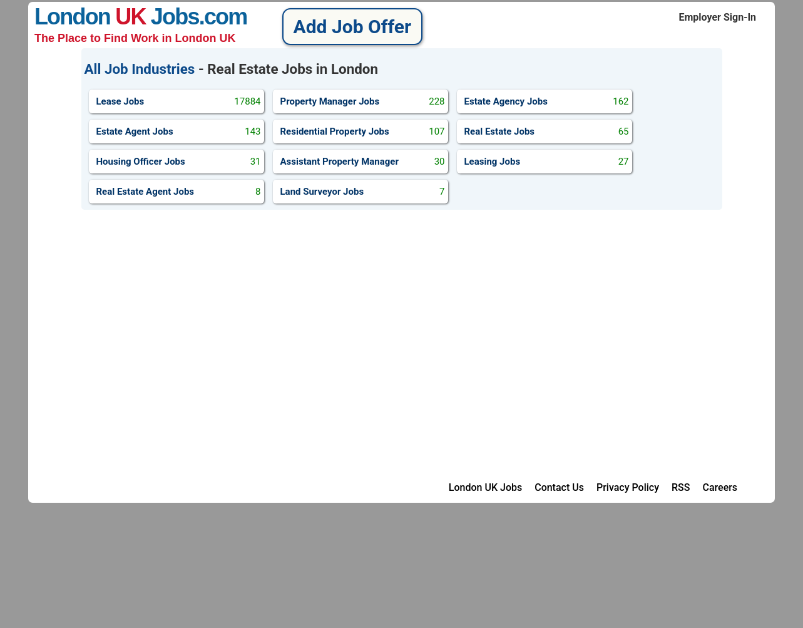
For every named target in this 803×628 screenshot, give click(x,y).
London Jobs (116, 16)
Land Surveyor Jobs (362, 191)
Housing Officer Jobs (178, 161)
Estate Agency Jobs (546, 101)
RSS (681, 487)
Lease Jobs (178, 101)
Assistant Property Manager (362, 161)
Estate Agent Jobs (178, 131)
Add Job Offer (352, 27)
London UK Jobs (485, 487)
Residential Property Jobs (362, 131)
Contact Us (559, 487)
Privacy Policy (627, 487)
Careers (719, 487)
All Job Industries (139, 69)
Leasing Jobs (546, 161)
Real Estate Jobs (546, 131)
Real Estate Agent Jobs (178, 191)
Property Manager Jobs (362, 101)
